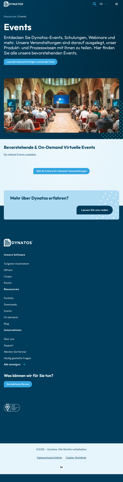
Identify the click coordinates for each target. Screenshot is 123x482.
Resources (10, 16)
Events (8, 311)
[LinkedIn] (61, 467)
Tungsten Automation (16, 263)
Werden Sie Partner (15, 351)
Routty (8, 283)
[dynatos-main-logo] (14, 4)
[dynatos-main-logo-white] (18, 243)
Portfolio (9, 298)
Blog (6, 323)
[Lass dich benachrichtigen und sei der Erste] (30, 62)
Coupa (8, 276)
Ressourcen (11, 289)
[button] (94, 4)
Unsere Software (14, 254)
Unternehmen (12, 330)
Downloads (10, 304)
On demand (11, 317)
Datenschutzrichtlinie (49, 457)
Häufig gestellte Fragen (17, 358)
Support (8, 345)
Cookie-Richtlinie (76, 457)
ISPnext (8, 270)
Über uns (9, 339)
